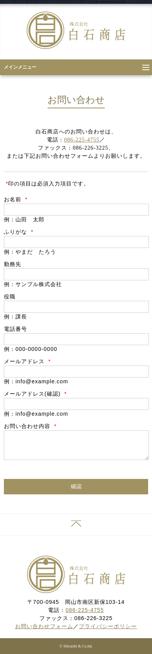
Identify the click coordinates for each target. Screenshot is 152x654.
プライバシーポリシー (108, 626)
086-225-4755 (81, 140)
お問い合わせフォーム (44, 626)
